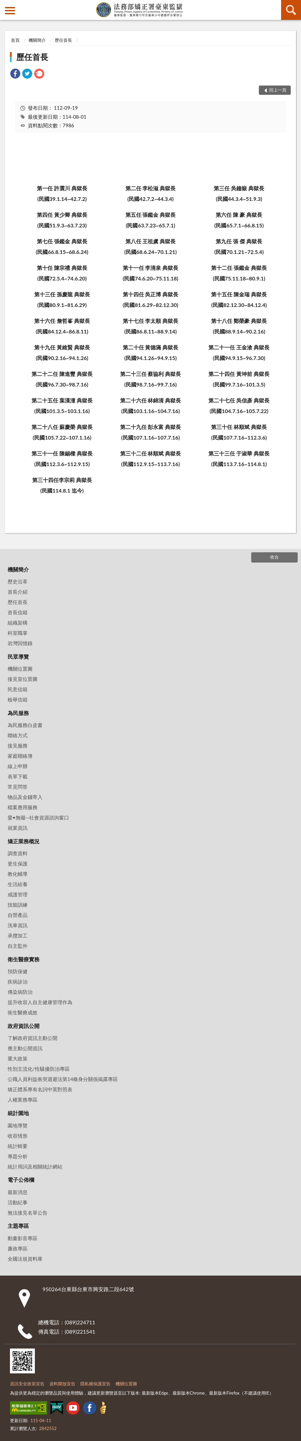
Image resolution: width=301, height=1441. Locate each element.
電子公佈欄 (21, 1179)
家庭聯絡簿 (20, 756)
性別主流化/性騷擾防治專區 (39, 1069)
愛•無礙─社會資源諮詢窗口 (38, 817)
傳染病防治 (20, 992)
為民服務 (18, 713)
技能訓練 (18, 905)
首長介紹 (18, 592)
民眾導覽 (18, 656)
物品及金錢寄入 (25, 797)
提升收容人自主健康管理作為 (40, 1002)
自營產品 (18, 915)
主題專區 (18, 1226)
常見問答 (18, 787)
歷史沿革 (18, 581)
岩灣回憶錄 (20, 643)
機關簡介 (37, 40)
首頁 (15, 40)
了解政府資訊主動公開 (32, 1038)
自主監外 (18, 946)
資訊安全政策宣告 (27, 1383)
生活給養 (18, 884)
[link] (15, 74)
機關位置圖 (20, 669)
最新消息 (18, 1192)
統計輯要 (18, 1146)
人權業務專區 (23, 1100)
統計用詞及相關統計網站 (35, 1167)
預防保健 (18, 971)
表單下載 (18, 776)
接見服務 (18, 746)
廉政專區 (18, 1248)
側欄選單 (10, 10)
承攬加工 (18, 935)
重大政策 (18, 1058)
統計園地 (18, 1113)
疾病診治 (18, 982)
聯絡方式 (18, 735)
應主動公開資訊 (25, 1048)
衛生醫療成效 (23, 1012)
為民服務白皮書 (25, 725)
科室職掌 (18, 633)
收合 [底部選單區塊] (274, 557)
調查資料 (18, 853)
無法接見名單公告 (27, 1213)
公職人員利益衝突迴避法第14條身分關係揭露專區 (63, 1079)
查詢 (291, 10)
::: (5, 5)
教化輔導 (18, 874)
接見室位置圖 (23, 679)
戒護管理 (18, 894)
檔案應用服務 (23, 807)
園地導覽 (18, 1125)
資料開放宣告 (62, 1383)
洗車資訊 (18, 925)
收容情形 (18, 1136)
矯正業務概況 (23, 841)
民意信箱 (18, 689)
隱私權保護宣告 (95, 1383)
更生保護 (18, 864)
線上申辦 (18, 766)
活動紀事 (18, 1202)
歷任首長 (63, 40)
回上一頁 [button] (277, 89)
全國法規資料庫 (25, 1259)
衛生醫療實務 (23, 959)
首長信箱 (18, 612)
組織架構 (18, 623)
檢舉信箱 (18, 699)
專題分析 (18, 1156)
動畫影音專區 (23, 1238)
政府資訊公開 (23, 1026)
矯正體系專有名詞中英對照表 (40, 1089)
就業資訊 (18, 828)
